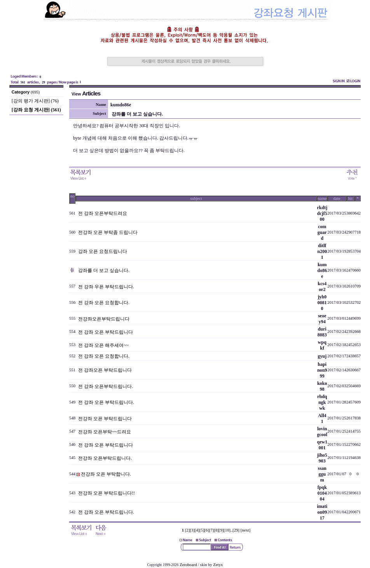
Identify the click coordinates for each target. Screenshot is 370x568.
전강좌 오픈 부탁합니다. (106, 474)
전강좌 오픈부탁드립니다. (105, 458)
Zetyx (218, 565)
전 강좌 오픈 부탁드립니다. (106, 402)
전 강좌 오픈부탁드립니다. (105, 386)
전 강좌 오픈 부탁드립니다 (105, 332)
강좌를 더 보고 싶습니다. (103, 270)
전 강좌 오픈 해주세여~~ (103, 345)
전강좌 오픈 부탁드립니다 (105, 418)
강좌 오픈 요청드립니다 (102, 251)
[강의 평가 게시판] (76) (35, 101)
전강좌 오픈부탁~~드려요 (104, 432)
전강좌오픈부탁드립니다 (103, 319)
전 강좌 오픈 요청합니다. (103, 302)
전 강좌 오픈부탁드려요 (102, 213)
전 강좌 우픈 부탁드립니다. (106, 286)
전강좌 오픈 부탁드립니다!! (106, 493)
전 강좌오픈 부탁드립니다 (105, 370)
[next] (245, 530)
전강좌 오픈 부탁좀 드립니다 (108, 232)
